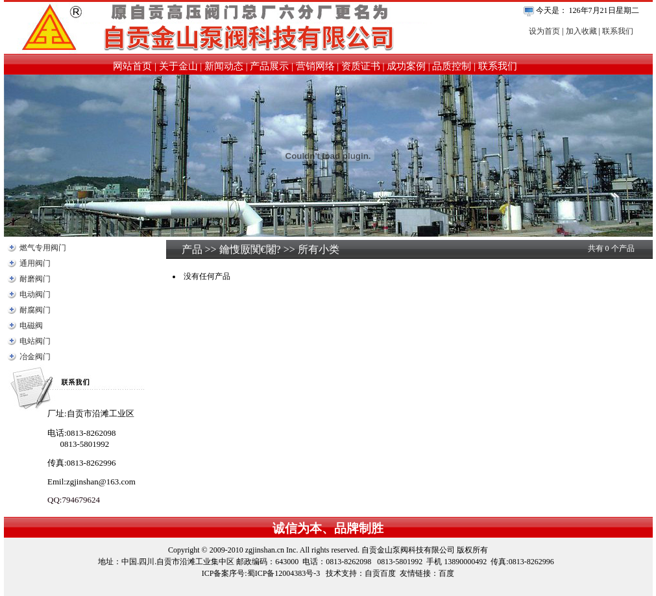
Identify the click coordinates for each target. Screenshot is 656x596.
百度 (446, 573)
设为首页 (544, 31)
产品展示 (269, 66)
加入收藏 (581, 31)
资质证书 (360, 66)
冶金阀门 (35, 356)
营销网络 (315, 66)
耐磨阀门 (35, 278)
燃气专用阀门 (42, 247)
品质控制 (451, 66)
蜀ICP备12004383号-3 (284, 573)
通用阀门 (35, 263)
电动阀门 (35, 294)
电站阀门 (35, 341)
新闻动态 (223, 66)
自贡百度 (380, 573)
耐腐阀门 (35, 310)
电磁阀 (31, 325)
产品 (192, 249)
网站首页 (132, 66)
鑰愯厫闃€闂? (250, 249)
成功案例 (406, 66)
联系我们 (617, 31)
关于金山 (178, 66)
